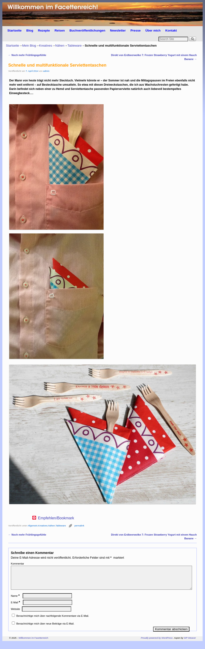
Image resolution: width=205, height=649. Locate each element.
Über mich (153, 30)
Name (16, 601)
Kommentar (17, 563)
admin (46, 71)
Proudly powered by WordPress (157, 643)
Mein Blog (29, 45)
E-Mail (16, 608)
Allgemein (33, 525)
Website (15, 614)
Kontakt (171, 30)
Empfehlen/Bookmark (56, 518)
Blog (29, 30)
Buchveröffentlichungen (87, 30)
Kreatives (45, 45)
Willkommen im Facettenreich (33, 643)
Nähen (59, 45)
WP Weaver (190, 643)
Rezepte (44, 30)
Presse (135, 30)
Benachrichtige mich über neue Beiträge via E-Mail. (45, 629)
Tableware (74, 45)
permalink (79, 525)
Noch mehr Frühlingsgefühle (27, 55)
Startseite (14, 30)
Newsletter (118, 30)
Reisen (59, 30)
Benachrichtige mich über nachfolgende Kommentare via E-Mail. (52, 621)
